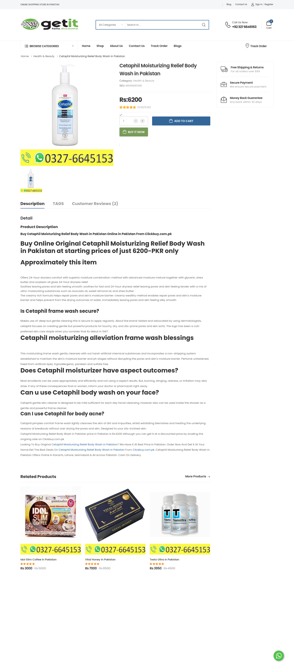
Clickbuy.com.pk (143, 450)
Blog (229, 4)
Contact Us (241, 4)
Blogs (178, 46)
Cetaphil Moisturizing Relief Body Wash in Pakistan (85, 444)
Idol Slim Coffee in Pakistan (38, 559)
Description (32, 203)
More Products (195, 476)
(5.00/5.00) (144, 107)
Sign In (256, 4)
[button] (49, 46)
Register (269, 4)
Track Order (159, 46)
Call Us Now (240, 22)
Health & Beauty (143, 81)
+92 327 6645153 (244, 26)
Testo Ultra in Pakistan (164, 559)
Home (86, 46)
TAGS (58, 203)
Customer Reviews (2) (95, 203)
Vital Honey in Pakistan (100, 559)
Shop (100, 46)
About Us (116, 46)
